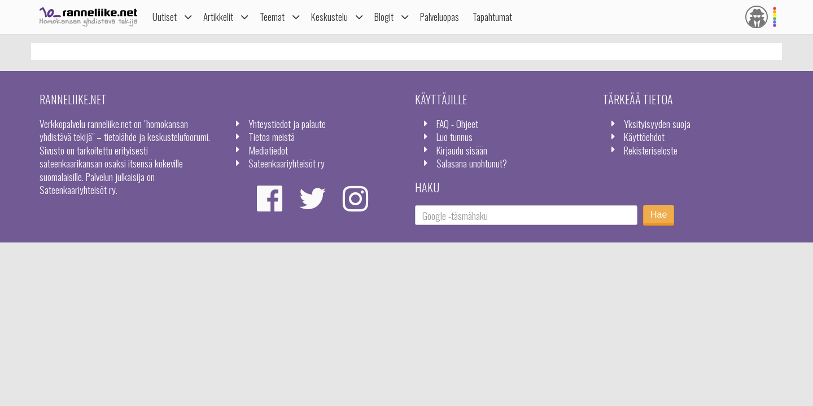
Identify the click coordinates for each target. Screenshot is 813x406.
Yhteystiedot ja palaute (287, 123)
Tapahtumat (492, 17)
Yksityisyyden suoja (657, 123)
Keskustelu (329, 17)
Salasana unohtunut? (471, 163)
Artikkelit (218, 17)
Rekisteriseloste (651, 150)
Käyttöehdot (644, 136)
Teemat (272, 17)
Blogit (384, 17)
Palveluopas (439, 17)
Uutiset (164, 17)
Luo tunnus (454, 136)
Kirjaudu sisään (461, 150)
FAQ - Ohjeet (457, 123)
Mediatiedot (268, 150)
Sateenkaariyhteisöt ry (286, 163)
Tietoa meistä (271, 136)
